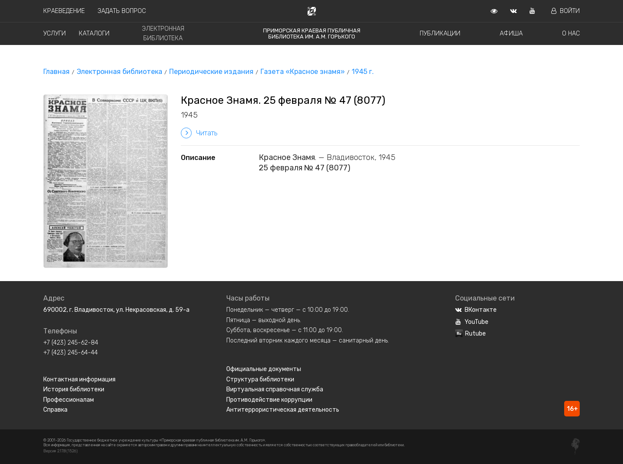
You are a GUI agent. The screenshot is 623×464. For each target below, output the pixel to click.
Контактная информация (79, 379)
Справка (55, 409)
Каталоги (94, 33)
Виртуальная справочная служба (274, 389)
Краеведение (64, 11)
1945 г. (363, 71)
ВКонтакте (476, 310)
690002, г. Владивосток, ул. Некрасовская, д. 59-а (116, 310)
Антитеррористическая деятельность (282, 409)
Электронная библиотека (119, 71)
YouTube (471, 322)
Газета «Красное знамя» (302, 71)
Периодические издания (211, 71)
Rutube (470, 333)
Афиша (511, 33)
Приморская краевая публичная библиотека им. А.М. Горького (311, 33)
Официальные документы (263, 369)
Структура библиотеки (260, 379)
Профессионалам (68, 399)
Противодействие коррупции (269, 399)
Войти (565, 11)
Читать (199, 133)
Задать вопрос (122, 11)
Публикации (440, 33)
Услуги (54, 33)
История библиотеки (73, 389)
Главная (56, 71)
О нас (571, 33)
